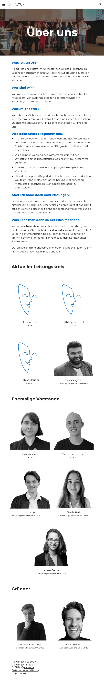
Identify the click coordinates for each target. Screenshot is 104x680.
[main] (52, 32)
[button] (4, 4)
